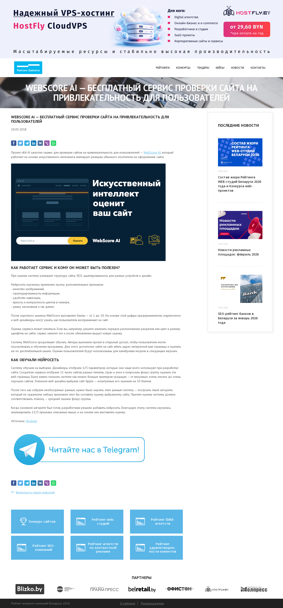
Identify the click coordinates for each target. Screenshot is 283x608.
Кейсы (220, 68)
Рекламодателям (152, 603)
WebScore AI (152, 152)
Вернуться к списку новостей (35, 492)
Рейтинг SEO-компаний (35, 547)
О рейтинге (127, 603)
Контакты (258, 68)
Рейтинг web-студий (94, 521)
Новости (237, 68)
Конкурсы (183, 68)
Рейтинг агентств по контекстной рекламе (96, 548)
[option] (29, 589)
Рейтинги (163, 68)
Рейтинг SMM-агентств (154, 521)
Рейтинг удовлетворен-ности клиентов (155, 548)
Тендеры (203, 68)
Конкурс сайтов (37, 521)
